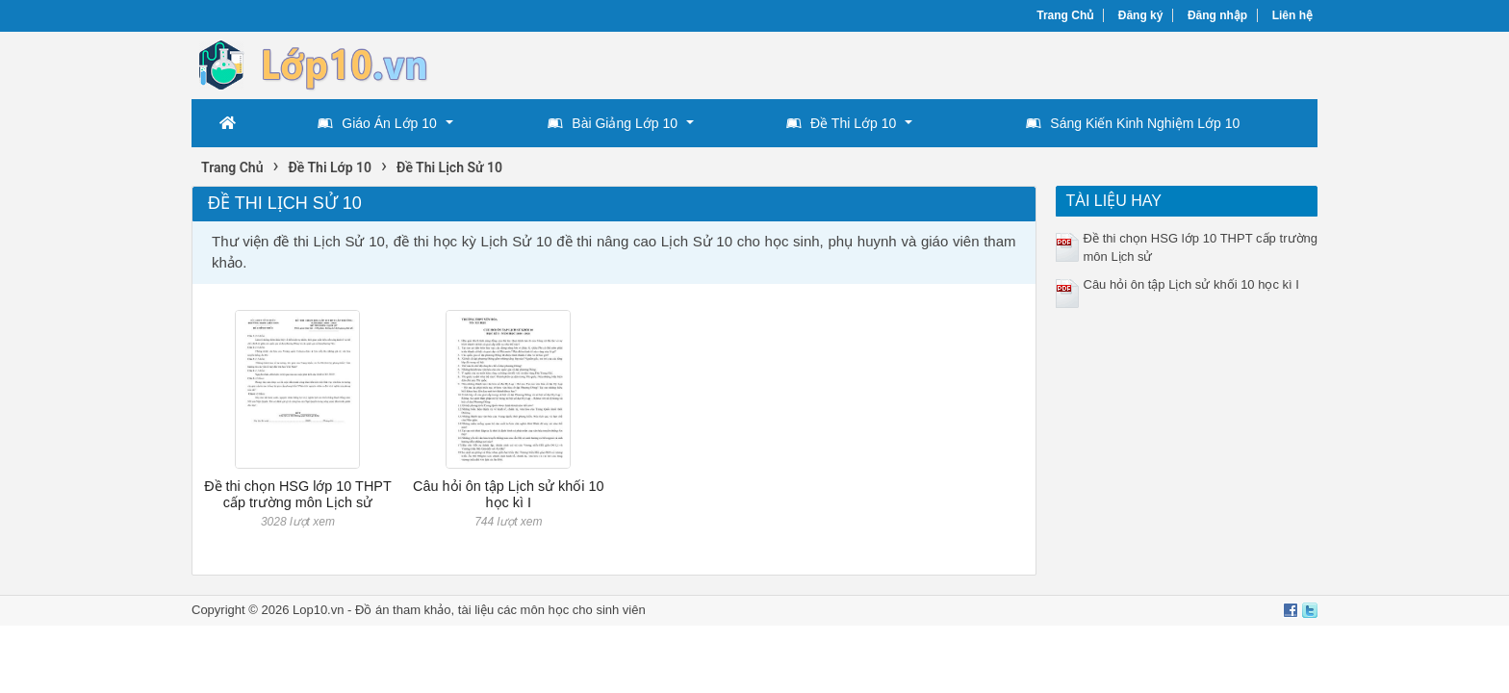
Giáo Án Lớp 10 (377, 123)
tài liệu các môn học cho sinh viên (552, 610)
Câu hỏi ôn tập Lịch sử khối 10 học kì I (508, 494)
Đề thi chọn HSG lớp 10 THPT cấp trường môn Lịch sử (298, 494)
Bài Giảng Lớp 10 (613, 123)
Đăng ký (1141, 15)
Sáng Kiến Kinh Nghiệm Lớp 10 (1133, 123)
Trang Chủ (1064, 15)
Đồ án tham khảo (403, 610)
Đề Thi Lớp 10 (841, 123)
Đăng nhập (1217, 15)
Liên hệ (1292, 15)
